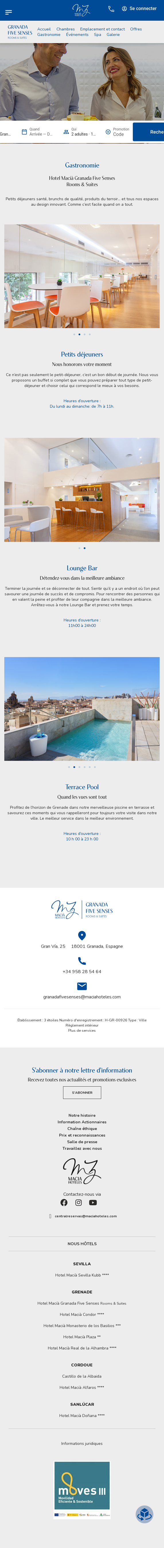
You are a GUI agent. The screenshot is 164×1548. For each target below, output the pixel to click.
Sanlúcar (82, 1404)
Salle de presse (82, 1142)
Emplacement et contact (102, 29)
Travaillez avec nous (82, 1148)
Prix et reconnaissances (82, 1135)
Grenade (82, 1292)
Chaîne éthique (82, 1128)
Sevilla (82, 1264)
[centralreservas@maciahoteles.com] (50, 1216)
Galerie (113, 34)
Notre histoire (82, 1115)
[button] (8, 277)
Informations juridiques (82, 1444)
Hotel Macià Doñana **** (82, 1415)
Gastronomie (48, 34)
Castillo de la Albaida (81, 1376)
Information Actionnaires (82, 1122)
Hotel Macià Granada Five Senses (82, 1303)
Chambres (65, 29)
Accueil (44, 29)
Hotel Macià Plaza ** (82, 1337)
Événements (77, 34)
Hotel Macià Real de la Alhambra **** (82, 1348)
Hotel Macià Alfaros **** (82, 1387)
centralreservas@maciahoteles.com (86, 1216)
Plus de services (82, 1030)
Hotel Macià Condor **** (82, 1314)
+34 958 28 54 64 (82, 972)
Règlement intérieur (82, 1025)
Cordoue (82, 1365)
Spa (97, 34)
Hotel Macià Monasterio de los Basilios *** (82, 1325)
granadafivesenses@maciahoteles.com (82, 997)
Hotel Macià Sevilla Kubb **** (82, 1275)
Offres (136, 29)
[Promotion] (121, 134)
